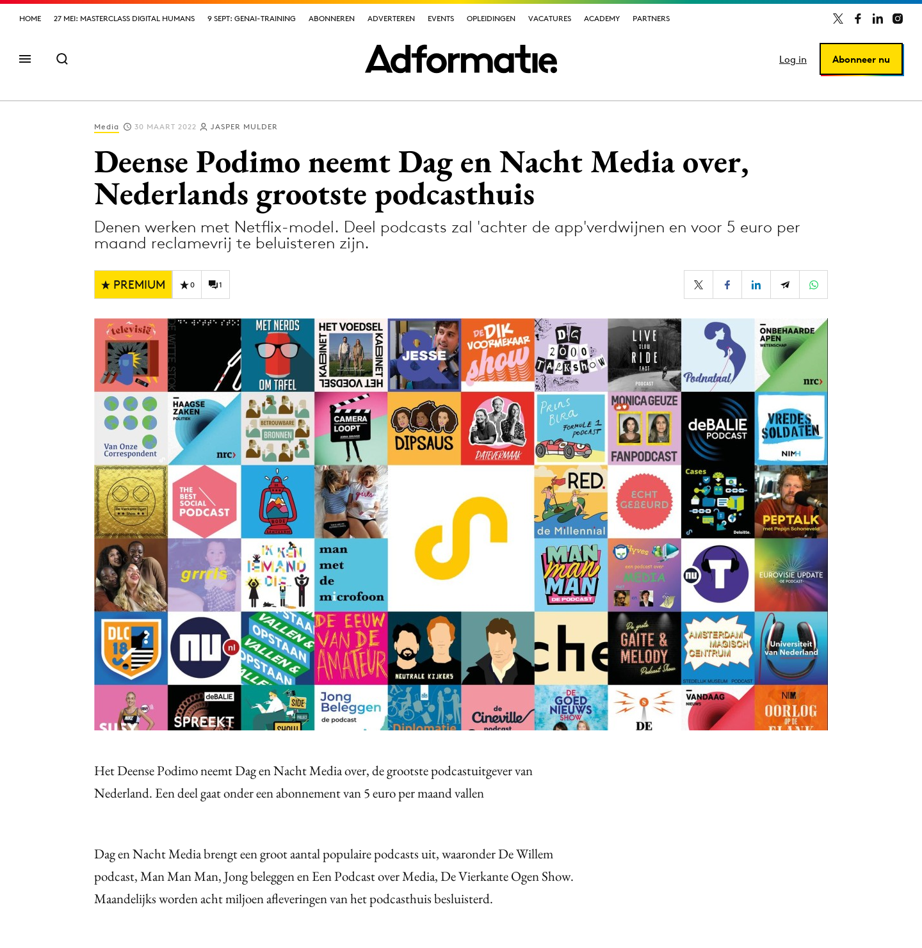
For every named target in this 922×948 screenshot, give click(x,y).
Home (30, 18)
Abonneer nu (861, 59)
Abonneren (332, 18)
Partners (651, 18)
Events (441, 18)
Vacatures (549, 18)
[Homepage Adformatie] (461, 59)
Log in (793, 59)
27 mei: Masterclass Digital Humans (124, 18)
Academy (602, 18)
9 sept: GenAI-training (251, 18)
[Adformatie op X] (838, 18)
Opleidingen (491, 18)
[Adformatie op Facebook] (858, 18)
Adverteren (391, 18)
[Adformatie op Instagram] (898, 18)
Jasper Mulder (244, 126)
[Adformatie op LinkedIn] (878, 18)
